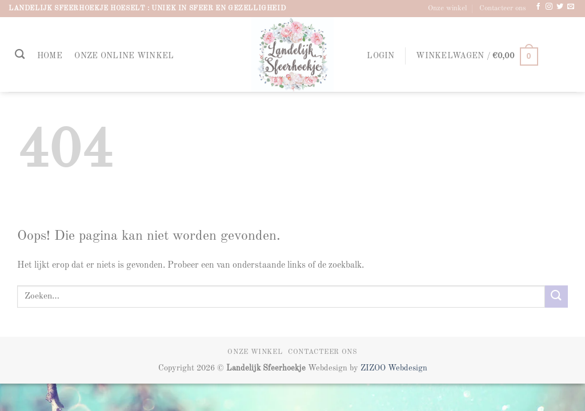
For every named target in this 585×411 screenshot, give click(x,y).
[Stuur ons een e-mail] (570, 7)
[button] (381, 56)
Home (49, 56)
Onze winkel (447, 8)
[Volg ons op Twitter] (559, 7)
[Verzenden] (556, 296)
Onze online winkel (124, 56)
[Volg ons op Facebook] (538, 7)
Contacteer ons (502, 8)
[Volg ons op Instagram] (549, 7)
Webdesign (407, 368)
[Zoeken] (20, 55)
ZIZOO (374, 368)
